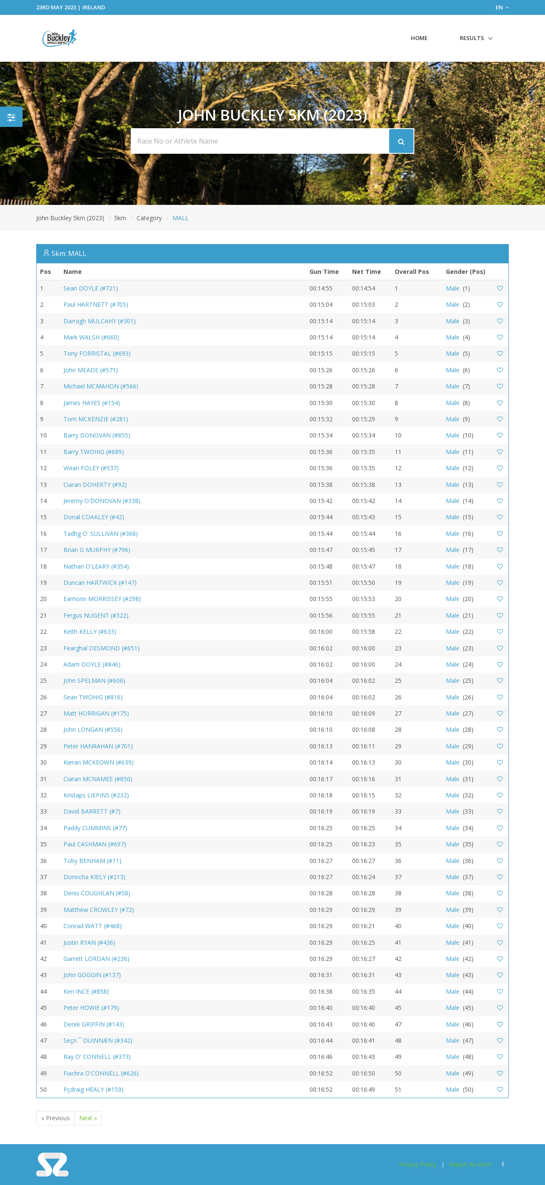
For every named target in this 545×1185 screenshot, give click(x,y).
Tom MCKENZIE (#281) (95, 419)
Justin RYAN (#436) (89, 942)
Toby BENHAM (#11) (92, 861)
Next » (88, 1118)
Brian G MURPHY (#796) (96, 550)
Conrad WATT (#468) (92, 926)
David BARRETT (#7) (91, 811)
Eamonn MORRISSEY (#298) (102, 599)
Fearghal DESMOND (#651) (101, 648)
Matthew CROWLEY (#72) (98, 910)
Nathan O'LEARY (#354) (96, 566)
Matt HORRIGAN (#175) (96, 713)
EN (502, 7)
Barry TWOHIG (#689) (93, 452)
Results (472, 38)
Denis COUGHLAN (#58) (96, 893)
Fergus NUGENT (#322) (96, 615)
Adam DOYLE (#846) (91, 664)
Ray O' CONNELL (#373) (97, 1057)
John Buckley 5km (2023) (70, 218)
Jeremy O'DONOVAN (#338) (102, 501)
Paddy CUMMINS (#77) (95, 828)
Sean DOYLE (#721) (90, 288)
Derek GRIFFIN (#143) (93, 1024)
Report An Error (470, 1164)
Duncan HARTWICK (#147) (100, 582)
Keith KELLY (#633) (89, 631)
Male (452, 288)
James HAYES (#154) (91, 403)
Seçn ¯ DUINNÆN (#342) (97, 1040)
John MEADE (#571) (90, 370)
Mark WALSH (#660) (91, 337)
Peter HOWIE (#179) (91, 1008)
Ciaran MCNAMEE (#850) (97, 779)
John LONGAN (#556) (93, 729)
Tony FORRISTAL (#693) (97, 353)
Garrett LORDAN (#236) (96, 959)
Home (419, 38)
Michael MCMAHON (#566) (100, 386)
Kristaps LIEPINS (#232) (96, 795)
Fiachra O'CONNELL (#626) (101, 1073)
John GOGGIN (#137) (92, 975)
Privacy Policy (417, 1164)
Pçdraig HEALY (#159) (93, 1089)
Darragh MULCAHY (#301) (99, 321)
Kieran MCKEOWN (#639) (98, 762)
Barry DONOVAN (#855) (96, 435)
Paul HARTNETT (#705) (95, 304)
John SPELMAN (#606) (94, 680)
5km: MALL (69, 253)
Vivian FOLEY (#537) (91, 468)
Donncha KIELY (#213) (94, 877)
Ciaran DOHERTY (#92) (95, 484)
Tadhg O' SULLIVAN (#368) (100, 533)
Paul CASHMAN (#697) (94, 844)
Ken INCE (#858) (86, 991)
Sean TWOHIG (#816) (93, 697)
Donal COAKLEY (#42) (93, 517)
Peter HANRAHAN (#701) (98, 746)
